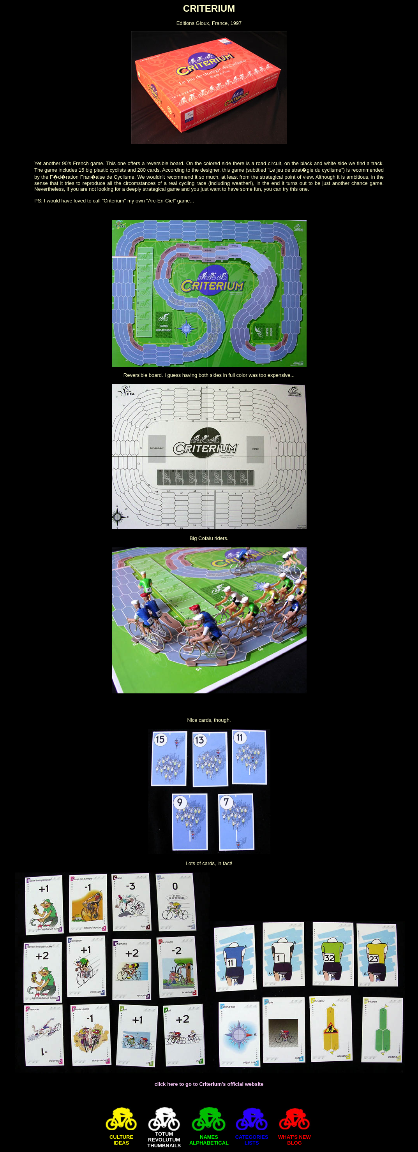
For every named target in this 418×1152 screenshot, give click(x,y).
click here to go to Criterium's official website (209, 1084)
